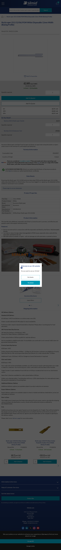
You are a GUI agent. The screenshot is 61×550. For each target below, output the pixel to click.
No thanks (30, 277)
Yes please (31, 283)
